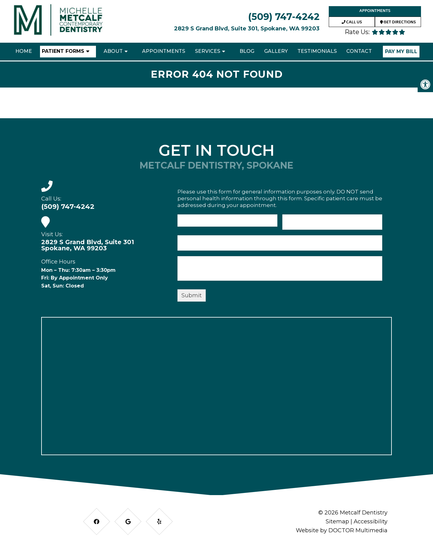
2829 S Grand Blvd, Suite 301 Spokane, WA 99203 (87, 245)
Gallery (276, 51)
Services (207, 51)
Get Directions (398, 22)
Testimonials (317, 51)
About (113, 51)
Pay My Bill (401, 51)
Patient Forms (63, 51)
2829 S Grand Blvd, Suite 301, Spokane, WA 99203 (247, 28)
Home (23, 51)
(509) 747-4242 (284, 16)
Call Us (352, 22)
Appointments (374, 11)
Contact (359, 51)
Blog (247, 51)
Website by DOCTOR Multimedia (341, 530)
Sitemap (337, 521)
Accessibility (370, 521)
